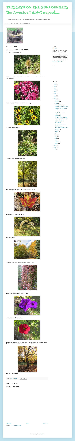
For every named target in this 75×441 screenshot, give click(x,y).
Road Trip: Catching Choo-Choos (61, 106)
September (57, 129)
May (56, 136)
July (56, 133)
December (57, 99)
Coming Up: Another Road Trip (61, 117)
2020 (55, 89)
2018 (55, 93)
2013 (55, 147)
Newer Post (9, 423)
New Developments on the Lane (61, 118)
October (56, 103)
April (56, 138)
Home (6, 23)
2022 (55, 86)
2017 (55, 95)
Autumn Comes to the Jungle (60, 124)
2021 (55, 88)
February (57, 141)
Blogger (42, 433)
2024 (55, 82)
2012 (55, 149)
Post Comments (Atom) (16, 425)
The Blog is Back (58, 125)
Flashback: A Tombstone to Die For (61, 127)
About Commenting (25, 23)
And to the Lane (58, 122)
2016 (55, 96)
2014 (55, 145)
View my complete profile (57, 61)
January (56, 143)
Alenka (55, 48)
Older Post (45, 423)
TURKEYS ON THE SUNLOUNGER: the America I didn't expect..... (37, 10)
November (57, 101)
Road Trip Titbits (58, 115)
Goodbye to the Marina (59, 120)
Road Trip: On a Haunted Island (61, 111)
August (56, 131)
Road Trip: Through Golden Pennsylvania (60, 113)
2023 (55, 84)
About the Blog (14, 23)
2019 (55, 91)
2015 (55, 98)
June (56, 134)
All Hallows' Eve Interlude (60, 104)
